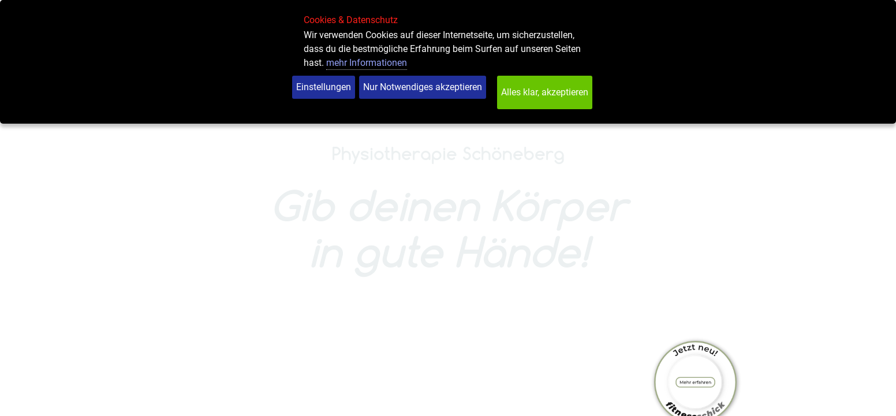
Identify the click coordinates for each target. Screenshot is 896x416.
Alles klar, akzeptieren (544, 92)
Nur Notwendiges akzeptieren (422, 86)
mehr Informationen (366, 62)
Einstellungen (323, 86)
